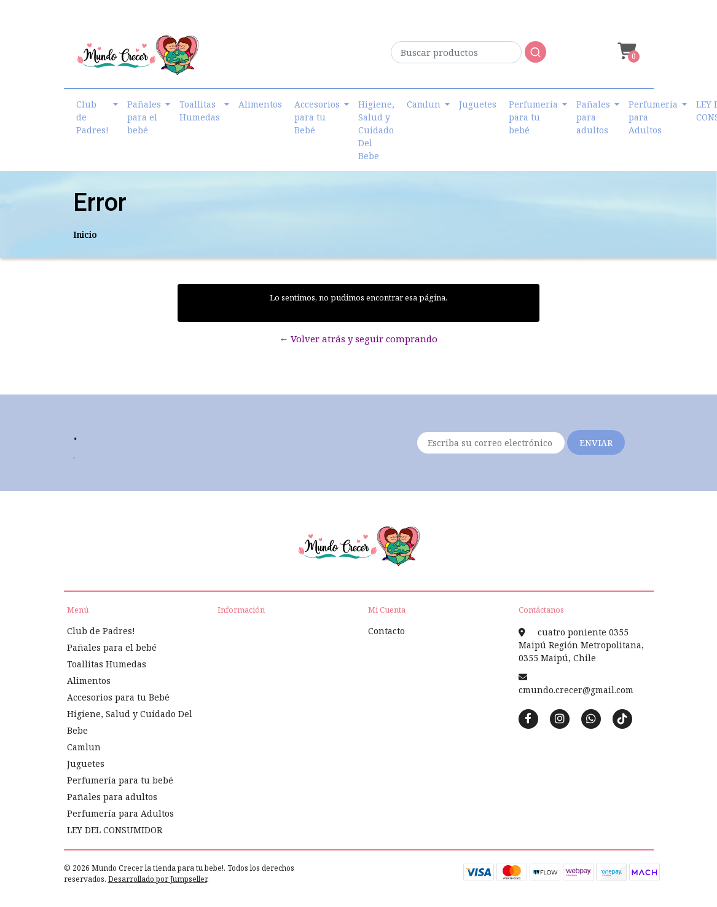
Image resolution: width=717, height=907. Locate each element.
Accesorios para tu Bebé (317, 117)
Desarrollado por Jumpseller (157, 879)
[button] (625, 51)
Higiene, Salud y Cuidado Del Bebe (376, 130)
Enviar (596, 443)
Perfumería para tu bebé (533, 117)
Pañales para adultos (593, 117)
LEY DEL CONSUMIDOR (114, 830)
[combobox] (468, 55)
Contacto (386, 631)
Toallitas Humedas (199, 110)
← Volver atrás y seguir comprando (358, 338)
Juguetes (477, 104)
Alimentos (260, 104)
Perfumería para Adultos (653, 117)
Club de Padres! (92, 117)
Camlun (424, 104)
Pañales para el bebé (144, 117)
